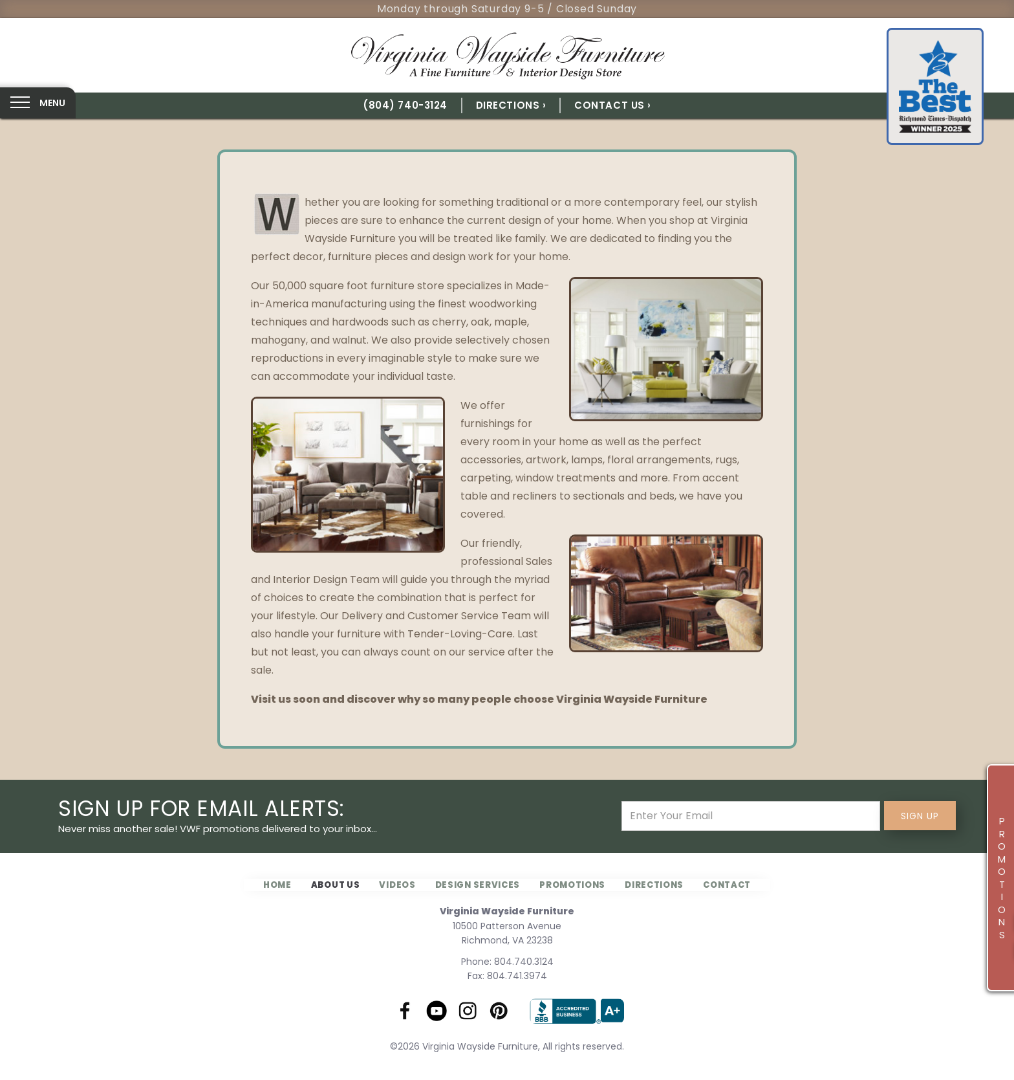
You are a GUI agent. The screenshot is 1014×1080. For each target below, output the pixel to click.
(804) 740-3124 (405, 105)
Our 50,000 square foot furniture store (347, 285)
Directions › (511, 105)
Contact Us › (612, 105)
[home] (507, 55)
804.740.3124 (524, 961)
